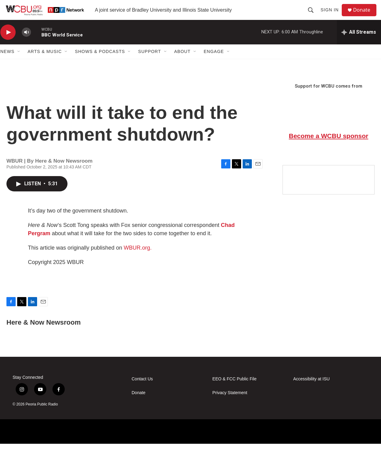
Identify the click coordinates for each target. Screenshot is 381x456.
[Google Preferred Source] (328, 192)
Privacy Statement (229, 405)
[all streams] (359, 44)
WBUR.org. (138, 260)
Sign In (332, 15)
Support (149, 63)
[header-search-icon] (313, 16)
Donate (365, 16)
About (182, 63)
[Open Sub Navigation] (19, 63)
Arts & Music (45, 63)
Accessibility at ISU (311, 391)
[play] (8, 44)
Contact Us (142, 391)
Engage (214, 63)
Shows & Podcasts (100, 63)
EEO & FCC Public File (234, 391)
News (7, 63)
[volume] (26, 44)
